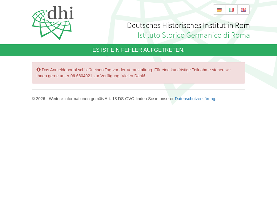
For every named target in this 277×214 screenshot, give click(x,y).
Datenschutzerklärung (194, 98)
